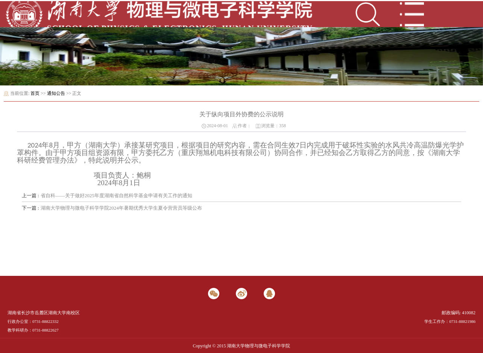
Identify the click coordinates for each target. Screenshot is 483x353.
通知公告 (56, 93)
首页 (34, 93)
